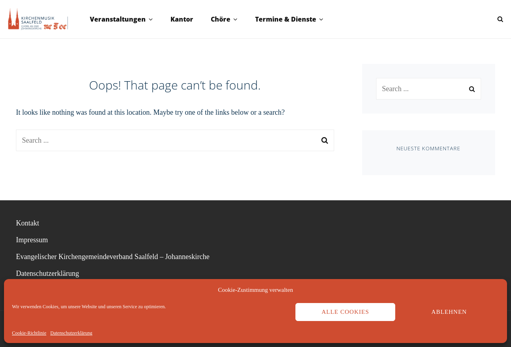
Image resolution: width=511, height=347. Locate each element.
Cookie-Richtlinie (29, 333)
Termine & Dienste (285, 19)
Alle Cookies (345, 312)
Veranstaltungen (118, 19)
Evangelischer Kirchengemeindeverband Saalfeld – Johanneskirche (113, 257)
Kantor (181, 19)
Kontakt (27, 223)
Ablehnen (449, 312)
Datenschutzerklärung (71, 333)
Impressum (32, 240)
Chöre (220, 19)
